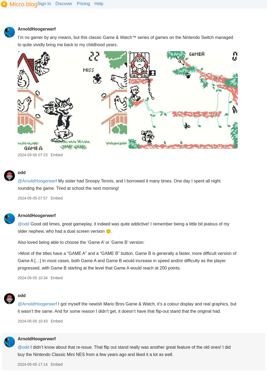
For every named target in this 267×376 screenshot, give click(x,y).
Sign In (44, 3)
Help (98, 3)
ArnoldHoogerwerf (36, 29)
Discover (63, 3)
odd (21, 172)
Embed (56, 155)
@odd (23, 224)
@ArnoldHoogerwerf (37, 181)
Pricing (83, 3)
